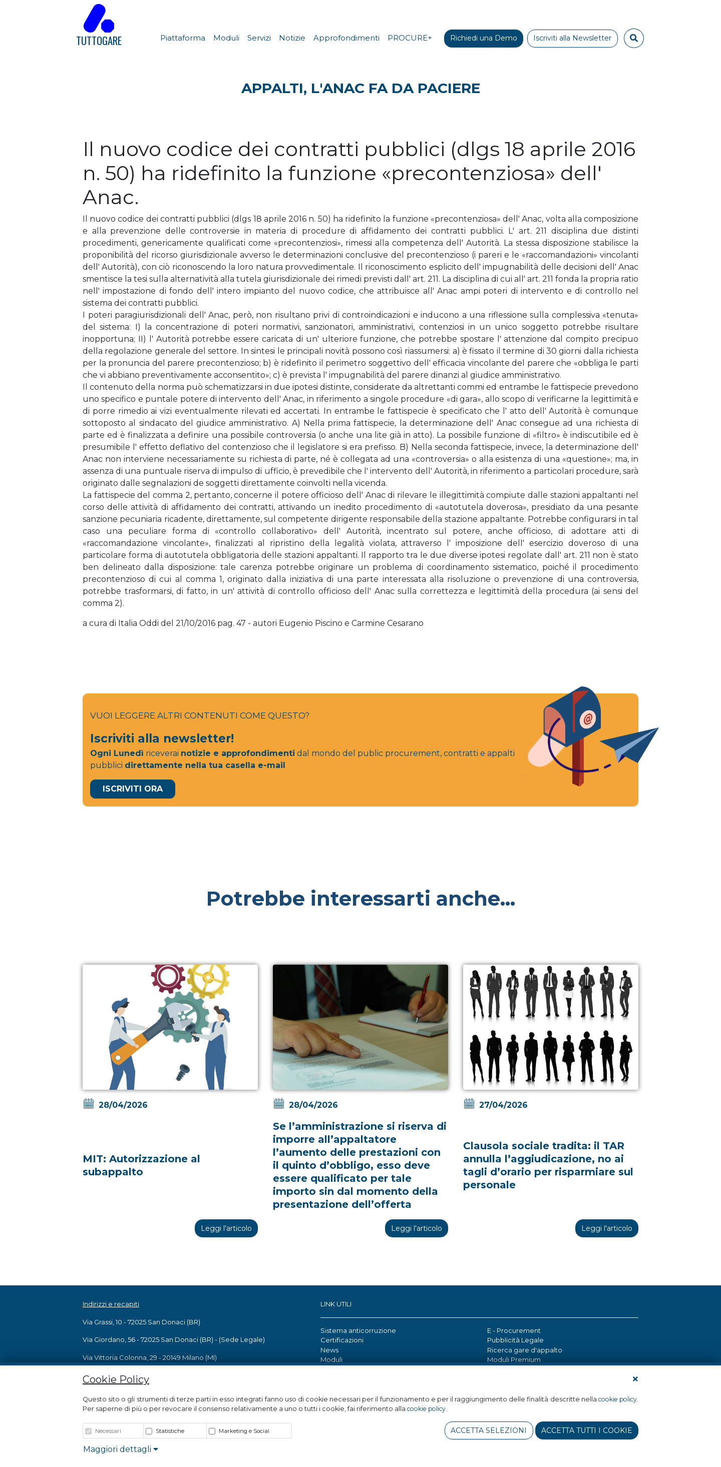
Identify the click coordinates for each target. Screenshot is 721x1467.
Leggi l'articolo (226, 1228)
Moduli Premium (514, 1359)
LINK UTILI (335, 1304)
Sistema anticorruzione (358, 1330)
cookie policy (617, 1399)
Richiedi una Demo (483, 38)
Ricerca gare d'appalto (524, 1350)
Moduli (331, 1359)
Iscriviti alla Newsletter (572, 38)
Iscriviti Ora (133, 789)
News (329, 1350)
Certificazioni (342, 1340)
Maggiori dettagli (120, 1449)
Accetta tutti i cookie (586, 1430)
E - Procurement (514, 1330)
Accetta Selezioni (489, 1430)
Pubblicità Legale (515, 1340)
